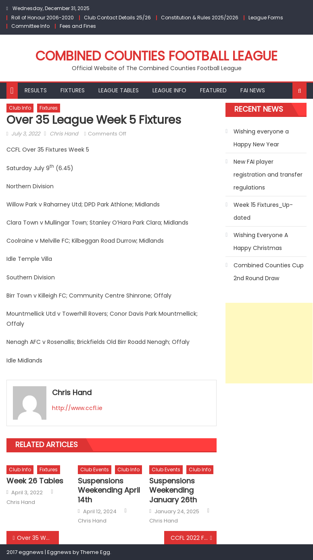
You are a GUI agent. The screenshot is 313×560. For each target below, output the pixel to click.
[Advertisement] (269, 343)
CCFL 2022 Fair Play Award (194, 538)
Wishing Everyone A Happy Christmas (261, 241)
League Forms (265, 17)
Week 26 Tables (34, 480)
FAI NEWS (252, 90)
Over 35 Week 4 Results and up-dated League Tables (38, 538)
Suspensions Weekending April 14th (109, 490)
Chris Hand (64, 133)
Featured (213, 90)
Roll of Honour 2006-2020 (42, 17)
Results (36, 90)
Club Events (94, 469)
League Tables (118, 90)
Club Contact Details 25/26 (117, 17)
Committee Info (30, 26)
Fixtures (73, 90)
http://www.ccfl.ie (77, 408)
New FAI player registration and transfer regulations (268, 175)
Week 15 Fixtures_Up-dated (263, 211)
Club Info (20, 107)
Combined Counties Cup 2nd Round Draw (269, 271)
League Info (169, 90)
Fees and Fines (78, 26)
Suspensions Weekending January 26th (173, 490)
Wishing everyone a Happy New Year (261, 137)
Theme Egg (95, 552)
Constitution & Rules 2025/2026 (199, 17)
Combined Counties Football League (156, 56)
